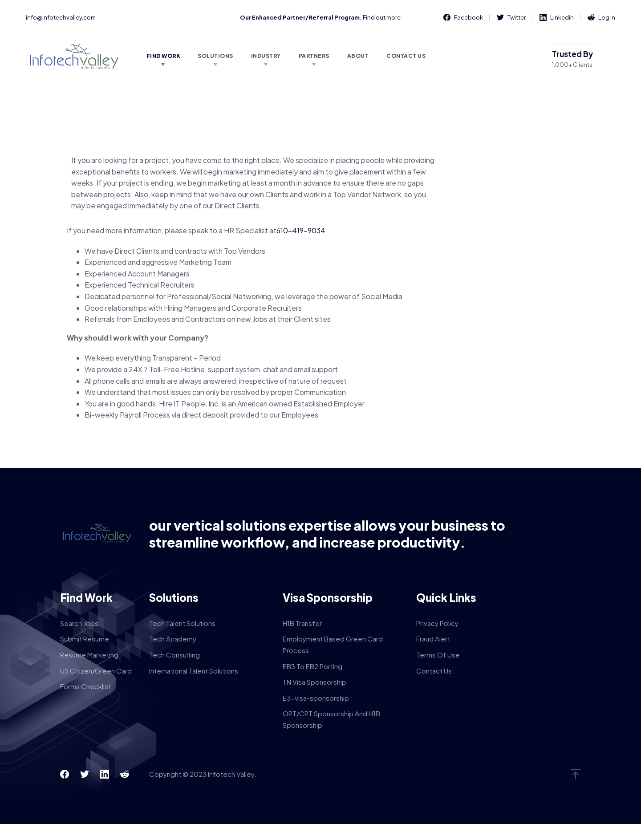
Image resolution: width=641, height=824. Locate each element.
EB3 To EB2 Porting (312, 666)
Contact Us (406, 56)
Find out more (382, 17)
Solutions (215, 56)
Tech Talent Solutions (182, 623)
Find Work (163, 56)
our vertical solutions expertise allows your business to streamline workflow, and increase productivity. (327, 534)
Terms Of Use (438, 654)
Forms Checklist (85, 686)
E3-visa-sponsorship (316, 698)
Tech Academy (172, 638)
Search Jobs (79, 623)
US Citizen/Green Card (96, 670)
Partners (314, 56)
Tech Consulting (174, 654)
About (358, 56)
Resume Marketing (89, 654)
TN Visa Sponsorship (314, 682)
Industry (266, 56)
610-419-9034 (300, 230)
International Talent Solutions (193, 670)
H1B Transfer (302, 623)
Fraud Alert (433, 638)
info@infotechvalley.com (61, 17)
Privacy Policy (437, 623)
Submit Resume (84, 638)
